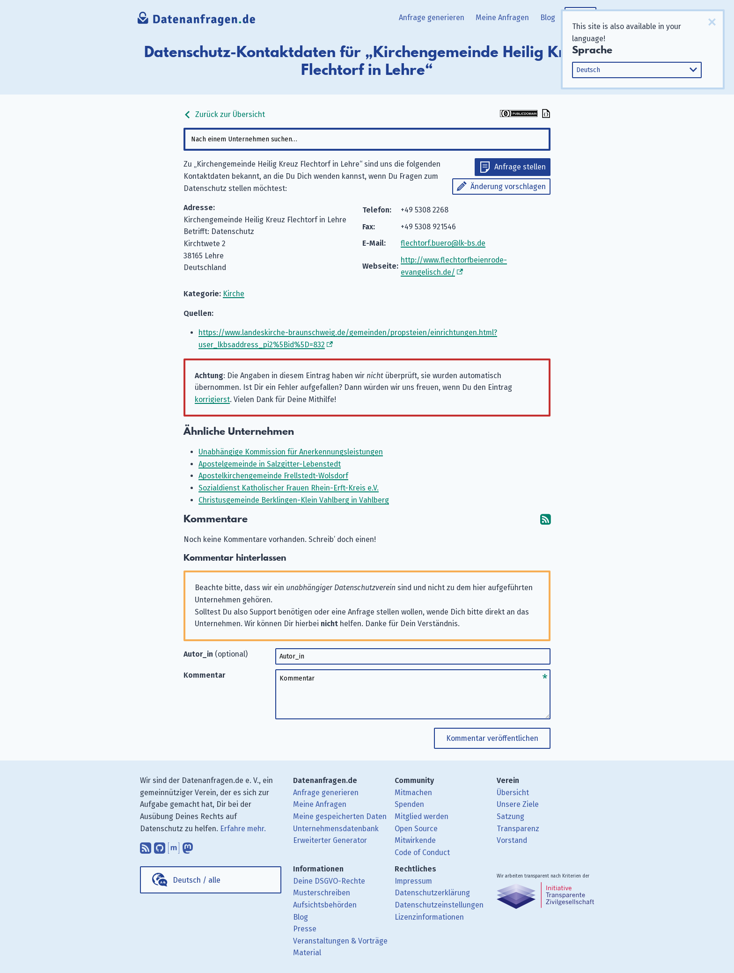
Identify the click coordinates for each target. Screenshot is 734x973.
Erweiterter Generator (330, 840)
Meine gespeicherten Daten (340, 816)
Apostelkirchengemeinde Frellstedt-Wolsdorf (273, 475)
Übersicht (513, 792)
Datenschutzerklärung (432, 892)
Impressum (413, 881)
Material (307, 952)
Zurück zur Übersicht (224, 114)
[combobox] (367, 139)
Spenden (409, 804)
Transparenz (518, 828)
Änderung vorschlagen (508, 186)
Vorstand (512, 840)
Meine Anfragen (502, 17)
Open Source (416, 828)
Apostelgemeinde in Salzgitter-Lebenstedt (269, 464)
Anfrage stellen (520, 166)
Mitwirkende (415, 840)
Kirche (233, 293)
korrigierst (212, 399)
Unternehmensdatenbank (336, 828)
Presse (304, 928)
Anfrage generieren (431, 17)
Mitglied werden (421, 816)
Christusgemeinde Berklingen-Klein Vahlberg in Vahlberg (293, 500)
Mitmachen (413, 792)
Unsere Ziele (518, 804)
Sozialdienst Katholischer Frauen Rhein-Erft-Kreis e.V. (288, 487)
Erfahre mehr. (243, 828)
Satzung (510, 816)
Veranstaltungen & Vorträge (340, 940)
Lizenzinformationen (429, 917)
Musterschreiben (321, 892)
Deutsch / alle (196, 880)
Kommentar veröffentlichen (492, 738)
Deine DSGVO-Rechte (329, 881)
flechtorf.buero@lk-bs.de (443, 243)
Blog (547, 17)
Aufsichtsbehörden (325, 904)
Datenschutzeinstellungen (439, 904)
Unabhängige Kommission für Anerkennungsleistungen (290, 451)
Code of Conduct (422, 852)
